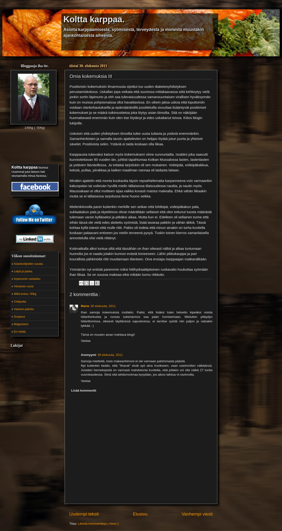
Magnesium (21, 324)
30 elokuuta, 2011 (103, 306)
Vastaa (85, 340)
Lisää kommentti (83, 390)
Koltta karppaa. (94, 19)
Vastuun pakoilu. (24, 309)
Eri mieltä (20, 331)
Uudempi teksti (84, 514)
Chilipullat (20, 301)
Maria (85, 306)
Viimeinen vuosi (24, 286)
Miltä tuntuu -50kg (25, 294)
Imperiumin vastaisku (27, 279)
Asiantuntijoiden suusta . (29, 264)
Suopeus (19, 316)
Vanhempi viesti (197, 514)
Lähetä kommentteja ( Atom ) (98, 523)
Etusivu (140, 514)
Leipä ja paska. (23, 271)
